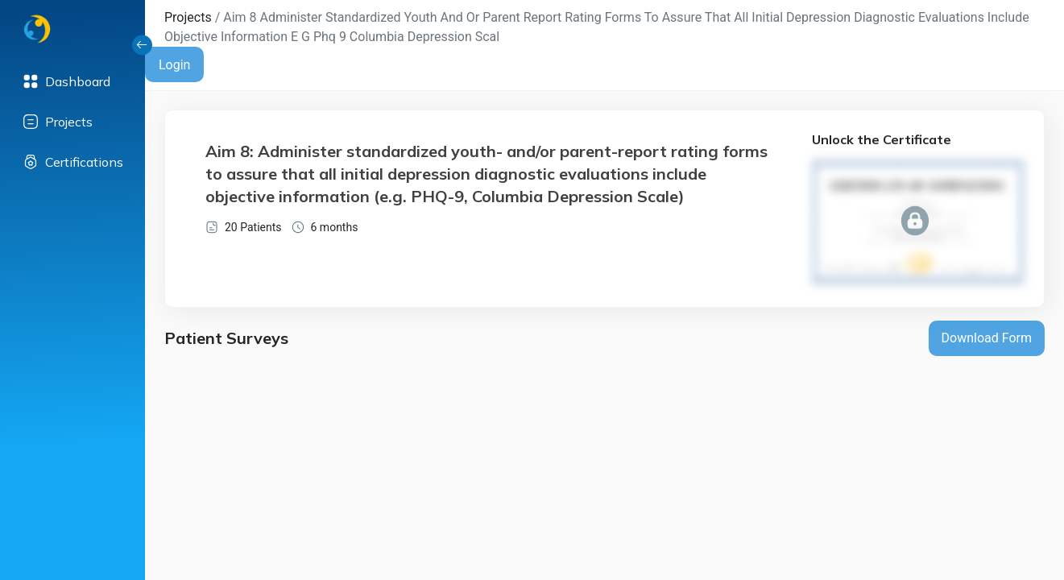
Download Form (987, 338)
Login (174, 64)
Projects (188, 17)
